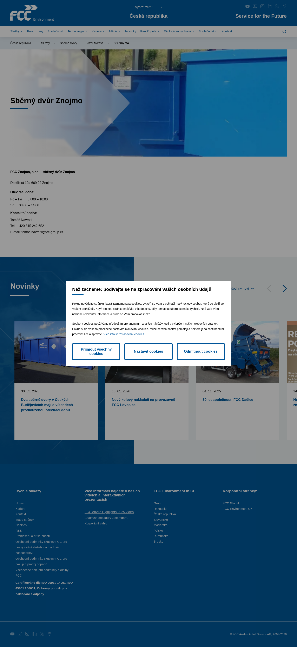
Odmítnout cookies (201, 351)
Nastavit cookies (148, 351)
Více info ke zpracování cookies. (124, 334)
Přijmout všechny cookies (96, 351)
